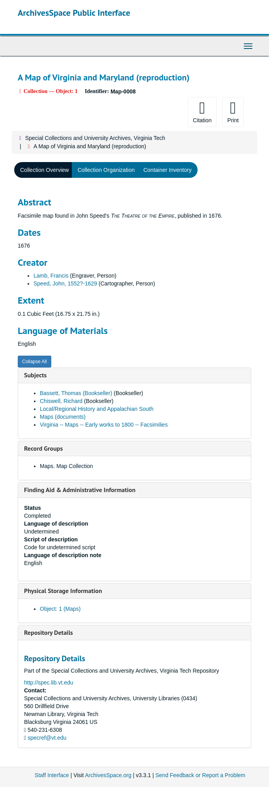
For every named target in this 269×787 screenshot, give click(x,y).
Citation (202, 111)
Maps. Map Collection (66, 466)
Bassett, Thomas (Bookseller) (77, 393)
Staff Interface (52, 775)
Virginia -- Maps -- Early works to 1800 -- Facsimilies (104, 424)
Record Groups (43, 448)
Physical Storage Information (63, 591)
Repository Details (48, 632)
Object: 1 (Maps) (60, 609)
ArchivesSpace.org (108, 775)
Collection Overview (44, 170)
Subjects (35, 375)
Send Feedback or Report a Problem (200, 775)
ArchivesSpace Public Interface (74, 12)
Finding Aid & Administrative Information (79, 490)
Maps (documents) (63, 417)
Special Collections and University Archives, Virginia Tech (95, 138)
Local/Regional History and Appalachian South (96, 409)
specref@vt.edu (47, 738)
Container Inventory (167, 170)
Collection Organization (106, 170)
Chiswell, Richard (62, 401)
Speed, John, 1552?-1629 (65, 283)
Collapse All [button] (34, 361)
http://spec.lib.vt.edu (48, 682)
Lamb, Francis (51, 275)
